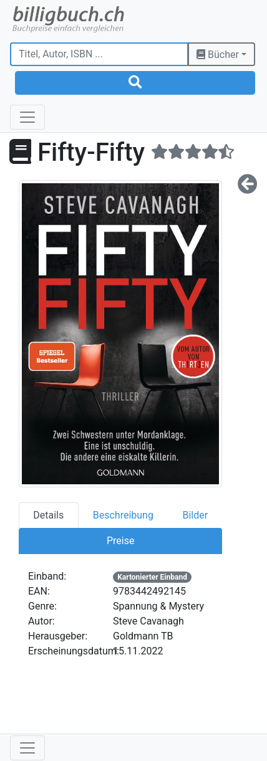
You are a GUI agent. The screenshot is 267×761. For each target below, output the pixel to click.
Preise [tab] (120, 541)
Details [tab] (48, 515)
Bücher (218, 54)
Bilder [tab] (195, 515)
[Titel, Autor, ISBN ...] (99, 54)
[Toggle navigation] (27, 117)
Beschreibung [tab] (123, 515)
